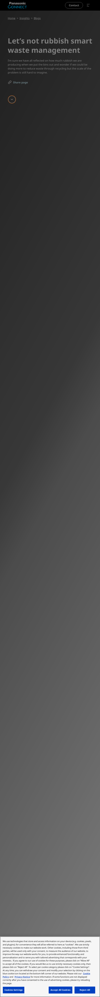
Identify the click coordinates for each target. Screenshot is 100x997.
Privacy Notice (22, 976)
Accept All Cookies (60, 989)
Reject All (85, 989)
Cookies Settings (13, 989)
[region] (50, 966)
